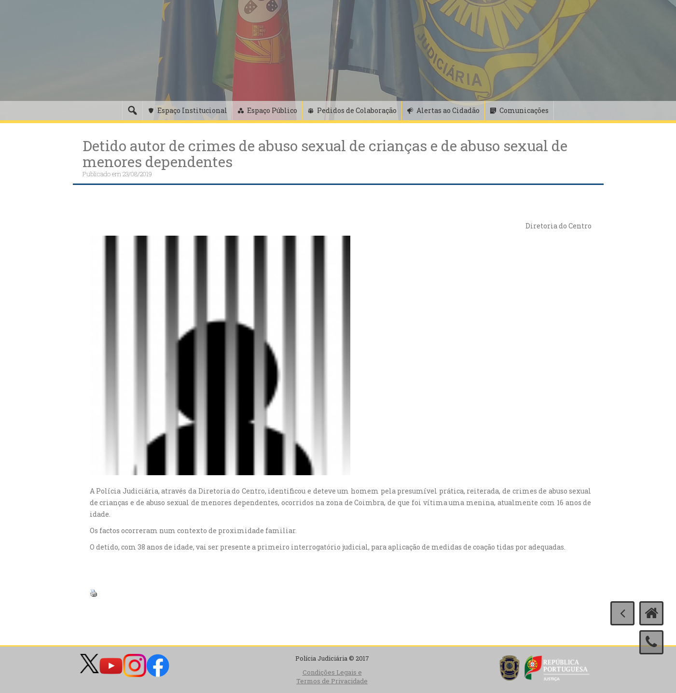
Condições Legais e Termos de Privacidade (332, 677)
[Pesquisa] (132, 110)
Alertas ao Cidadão (448, 110)
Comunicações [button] (524, 110)
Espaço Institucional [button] (192, 110)
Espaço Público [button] (272, 110)
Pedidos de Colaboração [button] (357, 110)
